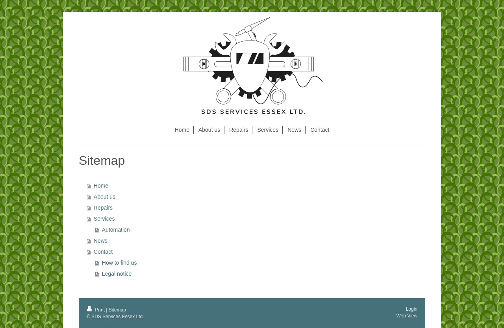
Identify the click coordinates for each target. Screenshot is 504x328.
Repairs (103, 208)
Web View (406, 316)
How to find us (119, 263)
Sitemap (117, 310)
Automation (116, 230)
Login (411, 309)
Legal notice (117, 274)
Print (96, 310)
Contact (103, 252)
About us (104, 196)
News (100, 241)
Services (104, 219)
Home (101, 185)
